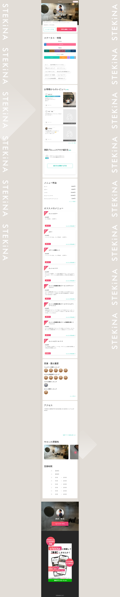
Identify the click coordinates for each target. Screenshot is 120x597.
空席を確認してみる (66, 29)
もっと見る (72, 396)
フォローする (61, 523)
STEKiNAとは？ (60, 595)
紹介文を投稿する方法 (60, 165)
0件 (70, 150)
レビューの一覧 (71, 143)
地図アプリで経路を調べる (69, 435)
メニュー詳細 (72, 201)
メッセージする (49, 29)
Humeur (60, 1)
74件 (67, 89)
